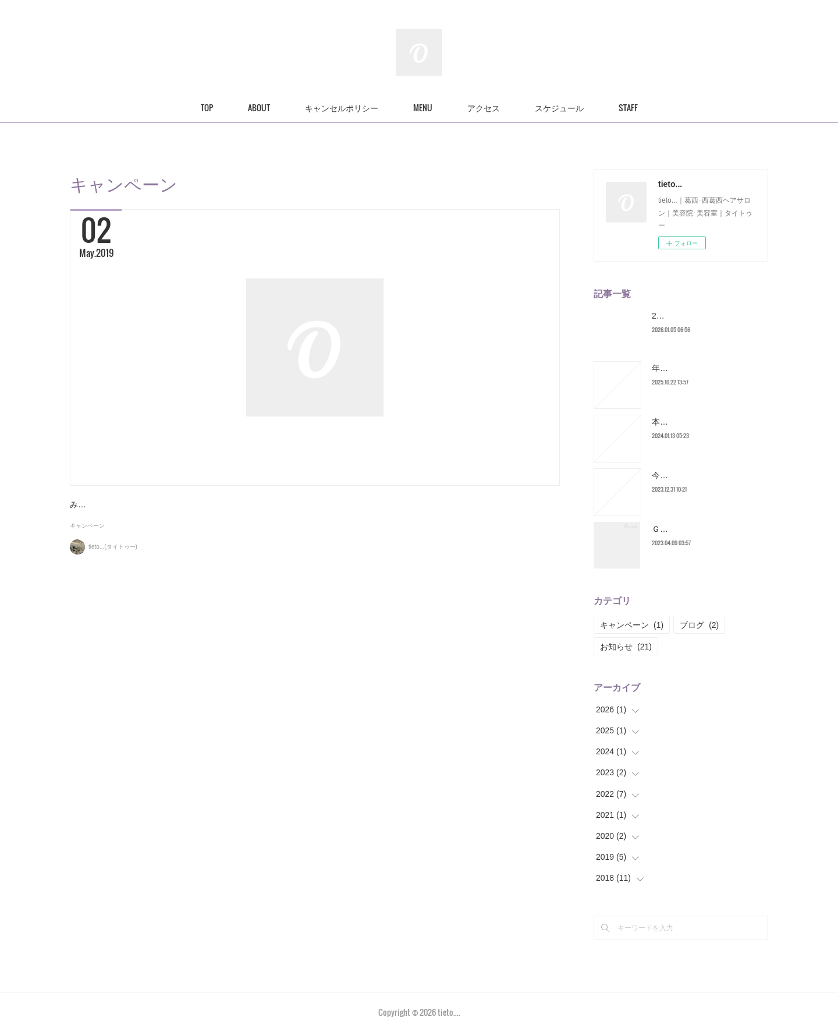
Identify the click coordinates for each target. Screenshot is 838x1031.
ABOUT (259, 107)
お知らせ (626, 646)
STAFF (628, 107)
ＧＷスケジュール (684, 529)
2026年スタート (681, 315)
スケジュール (559, 107)
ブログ (699, 625)
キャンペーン (87, 570)
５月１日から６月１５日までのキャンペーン (224, 509)
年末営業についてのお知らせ (705, 368)
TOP (207, 107)
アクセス (483, 107)
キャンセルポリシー (341, 107)
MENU (422, 107)
